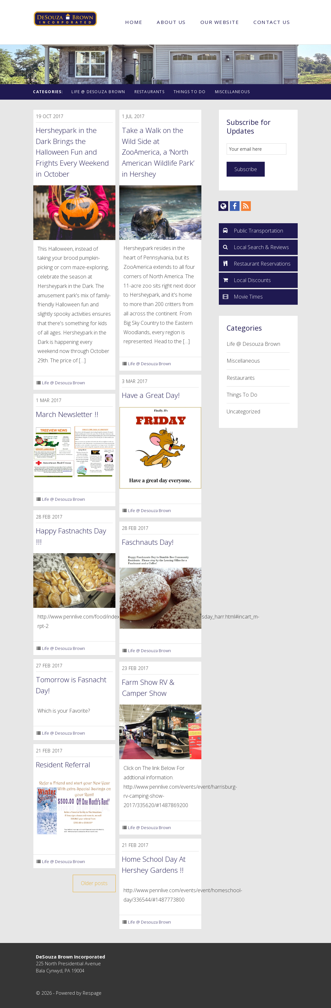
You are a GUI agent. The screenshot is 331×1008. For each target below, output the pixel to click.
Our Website (219, 22)
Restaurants (149, 91)
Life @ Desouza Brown (98, 91)
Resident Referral (63, 765)
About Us (171, 22)
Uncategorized (243, 411)
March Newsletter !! (67, 414)
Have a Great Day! (151, 395)
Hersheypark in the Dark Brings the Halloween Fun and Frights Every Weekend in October (72, 152)
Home (133, 22)
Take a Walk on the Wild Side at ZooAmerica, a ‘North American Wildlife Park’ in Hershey (158, 152)
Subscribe (245, 169)
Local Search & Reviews (255, 247)
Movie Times (242, 296)
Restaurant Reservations (256, 263)
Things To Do (190, 91)
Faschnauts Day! (148, 542)
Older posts (94, 883)
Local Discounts (246, 280)
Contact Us (271, 22)
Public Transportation (252, 230)
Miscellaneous (232, 91)
